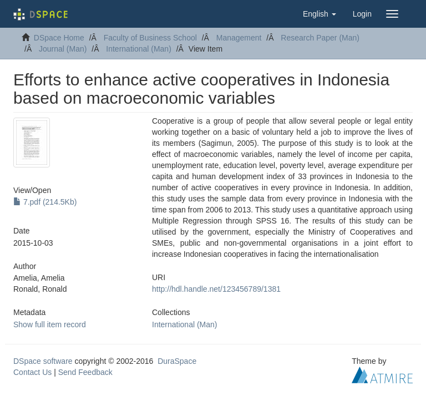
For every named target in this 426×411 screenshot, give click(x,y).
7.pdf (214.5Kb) (45, 201)
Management (239, 37)
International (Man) (138, 48)
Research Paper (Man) (320, 37)
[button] (319, 14)
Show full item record (49, 324)
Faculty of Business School (150, 37)
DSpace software (43, 361)
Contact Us (32, 372)
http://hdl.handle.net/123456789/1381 (216, 289)
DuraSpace (177, 361)
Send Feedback (85, 372)
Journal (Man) (63, 48)
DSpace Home (59, 37)
